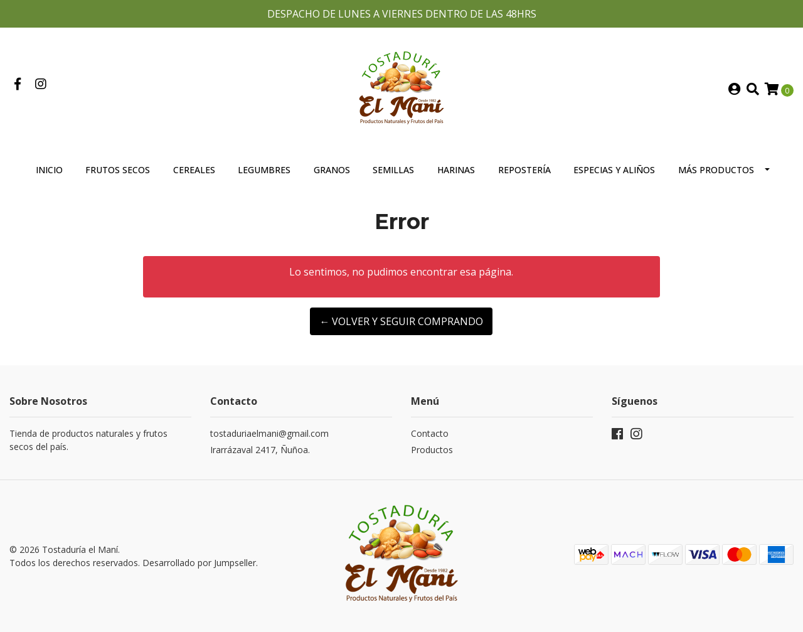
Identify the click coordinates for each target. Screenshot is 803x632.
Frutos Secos (117, 170)
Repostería (524, 170)
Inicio (49, 170)
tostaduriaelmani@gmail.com (269, 433)
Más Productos (716, 170)
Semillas (393, 170)
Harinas (456, 170)
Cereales (194, 170)
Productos (432, 450)
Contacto (430, 433)
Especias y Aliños (614, 170)
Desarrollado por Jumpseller (199, 563)
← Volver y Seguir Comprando (401, 321)
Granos (332, 170)
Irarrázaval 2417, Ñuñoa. (260, 450)
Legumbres (264, 170)
